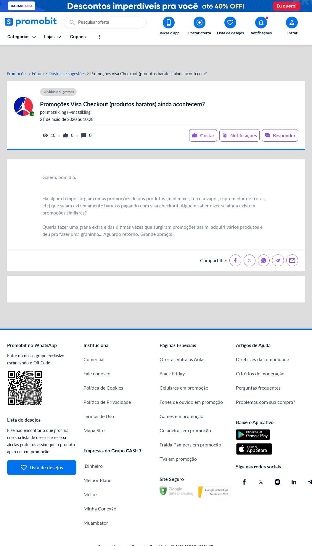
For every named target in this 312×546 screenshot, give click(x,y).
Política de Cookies (103, 368)
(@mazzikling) (68, 92)
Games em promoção (181, 396)
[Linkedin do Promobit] (294, 462)
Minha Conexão (99, 489)
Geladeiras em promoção (185, 411)
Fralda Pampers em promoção (190, 425)
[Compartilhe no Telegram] (278, 241)
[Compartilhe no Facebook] (235, 241)
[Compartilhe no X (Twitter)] (249, 241)
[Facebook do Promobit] (244, 462)
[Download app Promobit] (168, 27)
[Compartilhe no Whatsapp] (264, 241)
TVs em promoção (178, 439)
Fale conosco (96, 354)
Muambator (95, 503)
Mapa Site (93, 411)
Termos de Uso (98, 396)
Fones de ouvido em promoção (191, 382)
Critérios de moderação (260, 354)
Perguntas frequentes (258, 368)
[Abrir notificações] (261, 27)
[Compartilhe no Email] (292, 241)
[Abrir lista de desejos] (230, 27)
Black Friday (172, 354)
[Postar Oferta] (199, 27)
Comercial (93, 339)
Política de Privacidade (107, 382)
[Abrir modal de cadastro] (291, 27)
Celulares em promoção (184, 368)
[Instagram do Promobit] (277, 462)
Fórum (38, 54)
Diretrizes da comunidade (262, 339)
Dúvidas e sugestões (67, 54)
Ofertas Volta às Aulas (182, 339)
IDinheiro (93, 446)
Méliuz (90, 475)
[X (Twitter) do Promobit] (261, 462)
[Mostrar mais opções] (100, 37)
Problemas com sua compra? (265, 382)
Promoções (17, 54)
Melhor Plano (97, 460)
